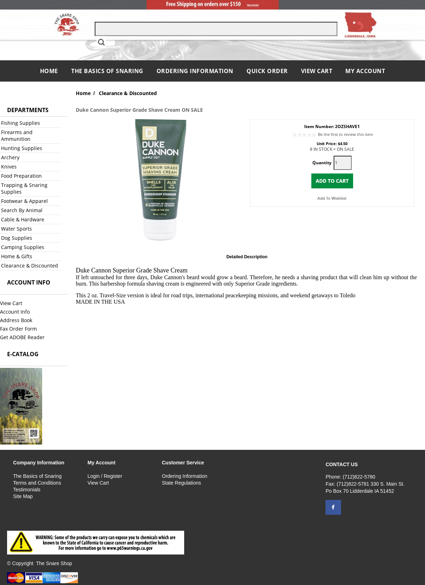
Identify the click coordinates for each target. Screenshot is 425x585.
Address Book (16, 320)
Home (50, 71)
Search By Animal (21, 210)
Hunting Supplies (21, 148)
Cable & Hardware (22, 219)
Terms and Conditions (37, 483)
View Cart (317, 71)
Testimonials (26, 489)
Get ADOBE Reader (22, 337)
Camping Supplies (22, 247)
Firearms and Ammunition (17, 135)
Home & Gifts (16, 256)
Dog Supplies (16, 237)
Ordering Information (196, 71)
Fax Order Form (18, 328)
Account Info (15, 311)
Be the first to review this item (345, 134)
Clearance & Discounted (29, 265)
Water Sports (16, 228)
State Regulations (181, 483)
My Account (365, 71)
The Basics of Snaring (107, 71)
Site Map (23, 496)
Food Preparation (21, 175)
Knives (9, 166)
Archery (10, 157)
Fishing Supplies (20, 123)
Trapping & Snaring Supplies (24, 188)
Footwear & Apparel (24, 201)
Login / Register (104, 476)
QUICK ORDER (267, 71)
